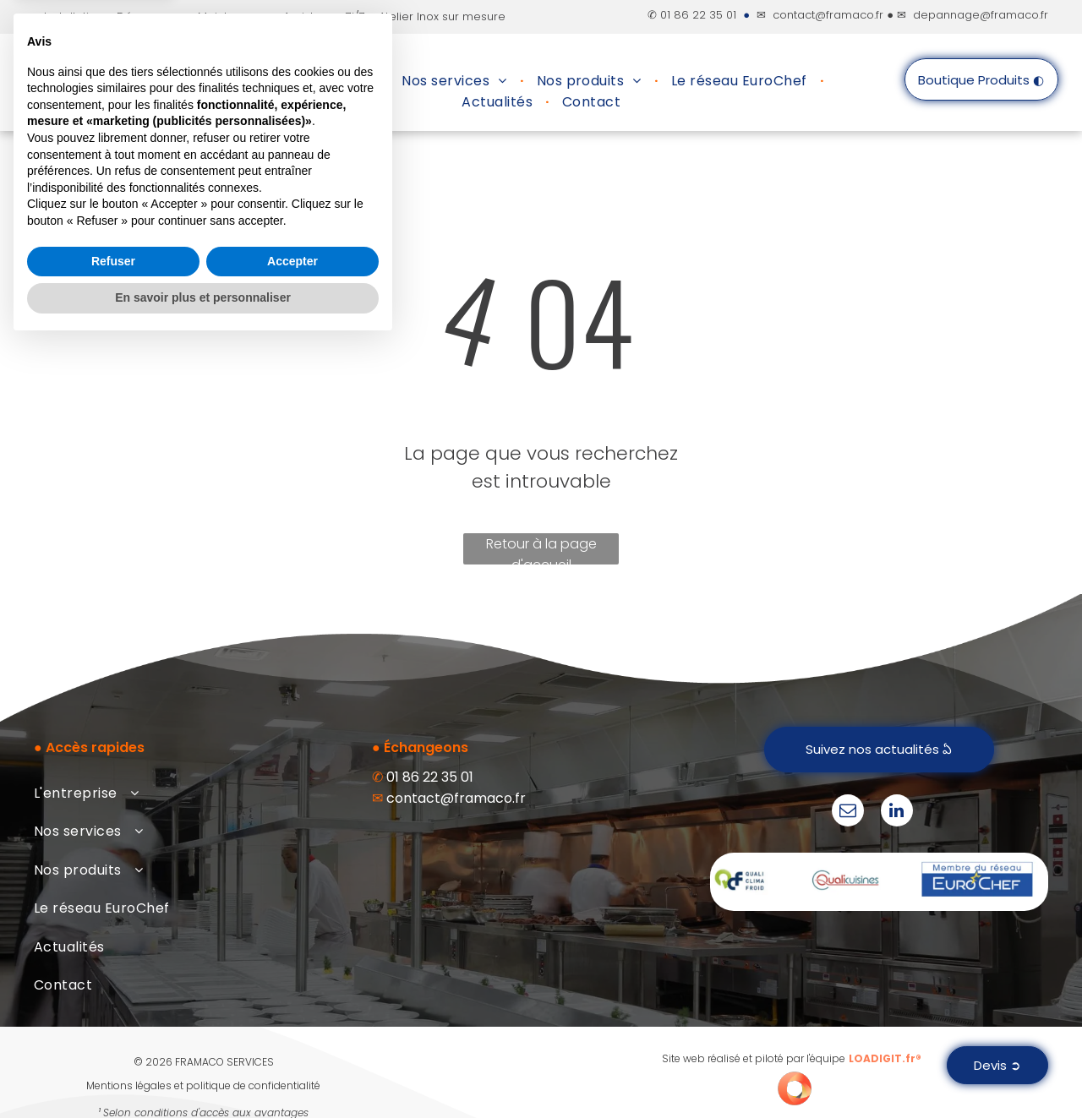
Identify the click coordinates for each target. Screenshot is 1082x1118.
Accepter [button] (292, 1035)
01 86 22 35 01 (698, 15)
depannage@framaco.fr (980, 15)
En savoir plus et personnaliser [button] (203, 1071)
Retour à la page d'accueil (541, 549)
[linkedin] (897, 812)
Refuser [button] (113, 1035)
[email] (848, 812)
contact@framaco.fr (828, 15)
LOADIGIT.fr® (885, 1058)
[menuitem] (324, 80)
